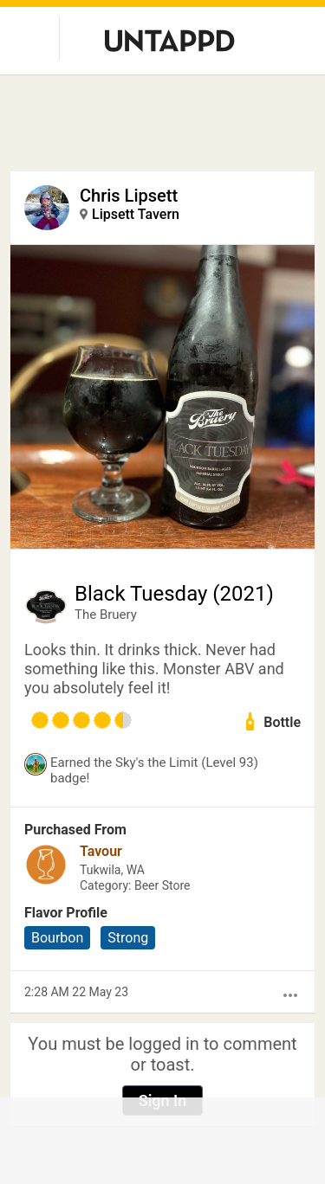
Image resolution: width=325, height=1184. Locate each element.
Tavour (101, 851)
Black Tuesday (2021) (174, 593)
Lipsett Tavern (135, 214)
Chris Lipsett (129, 195)
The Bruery (106, 614)
